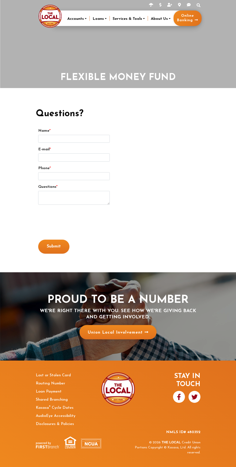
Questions (47, 187)
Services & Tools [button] (127, 19)
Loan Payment (49, 392)
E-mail (44, 149)
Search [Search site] (198, 5)
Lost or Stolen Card (53, 375)
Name (43, 131)
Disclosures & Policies (55, 424)
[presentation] (74, 219)
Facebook (179, 397)
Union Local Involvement (115, 332)
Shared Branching (52, 400)
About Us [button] (159, 19)
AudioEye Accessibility (55, 416)
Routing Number (50, 383)
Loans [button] (98, 19)
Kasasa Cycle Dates (54, 408)
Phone (44, 168)
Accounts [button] (75, 19)
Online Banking (185, 18)
